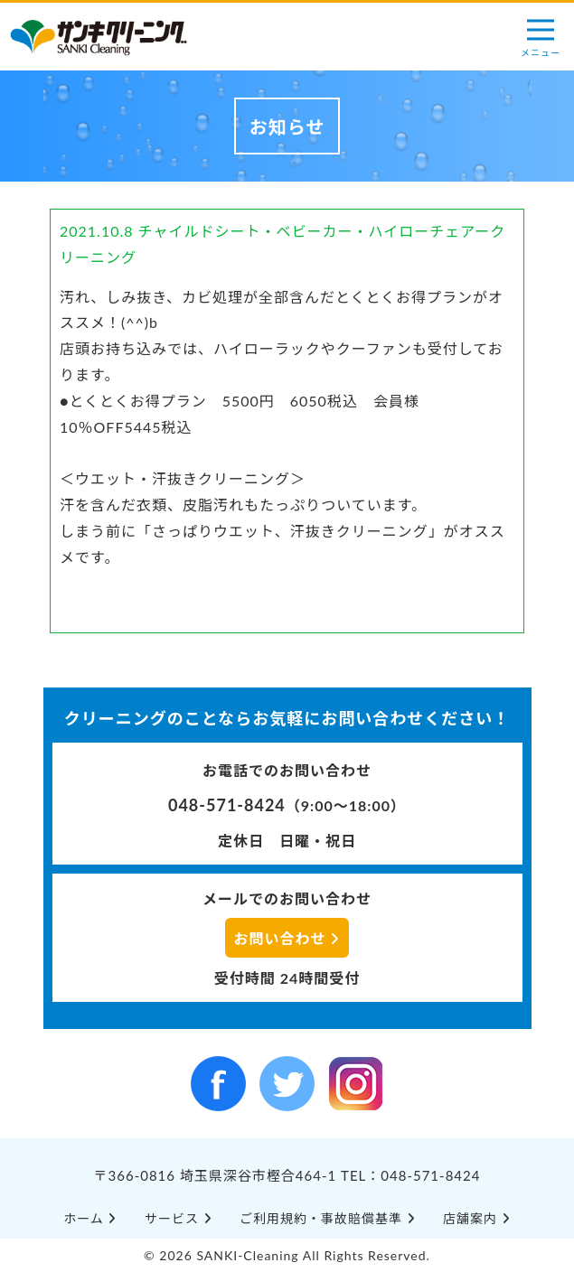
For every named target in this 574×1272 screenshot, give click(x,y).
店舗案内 (477, 1218)
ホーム (90, 1218)
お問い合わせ (287, 938)
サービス (178, 1218)
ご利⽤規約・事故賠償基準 (328, 1218)
